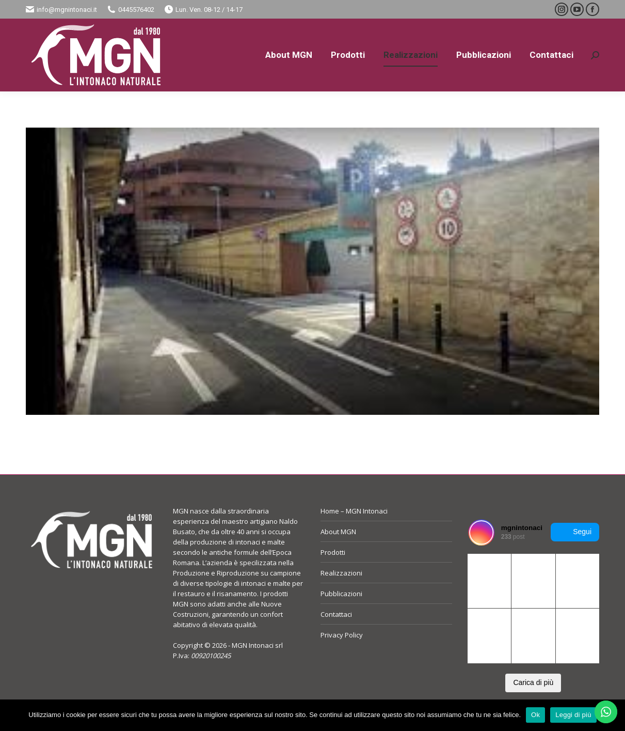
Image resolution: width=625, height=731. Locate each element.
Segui (574, 532)
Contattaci (336, 614)
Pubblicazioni (341, 593)
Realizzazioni (341, 573)
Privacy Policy (341, 635)
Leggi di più (573, 715)
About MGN (338, 531)
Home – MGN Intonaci (354, 511)
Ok (535, 715)
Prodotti (332, 552)
